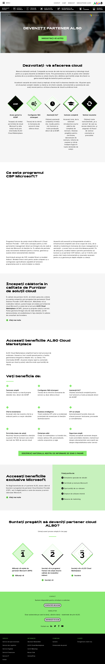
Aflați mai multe (15, 319)
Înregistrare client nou (84, 641)
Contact (57, 3)
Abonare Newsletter (34, 641)
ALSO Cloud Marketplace (48, 9)
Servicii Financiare (9, 652)
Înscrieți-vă (49, 579)
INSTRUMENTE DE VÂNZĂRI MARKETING (68, 9)
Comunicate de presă (60, 644)
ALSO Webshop (33, 648)
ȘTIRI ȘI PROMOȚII (20, 9)
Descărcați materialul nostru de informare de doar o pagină (52, 453)
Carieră (55, 641)
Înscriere (77, 575)
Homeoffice (31, 655)
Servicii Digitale (8, 648)
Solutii (5, 659)
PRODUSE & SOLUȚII (33, 9)
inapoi (10, 14)
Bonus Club (31, 652)
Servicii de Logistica (9, 644)
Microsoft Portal (5, 9)
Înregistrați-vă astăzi (52, 38)
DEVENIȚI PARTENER (100, 9)
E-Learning (86, 9)
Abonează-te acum (52, 619)
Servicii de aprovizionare (11, 641)
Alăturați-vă (19, 575)
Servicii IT (6, 655)
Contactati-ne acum (52, 604)
